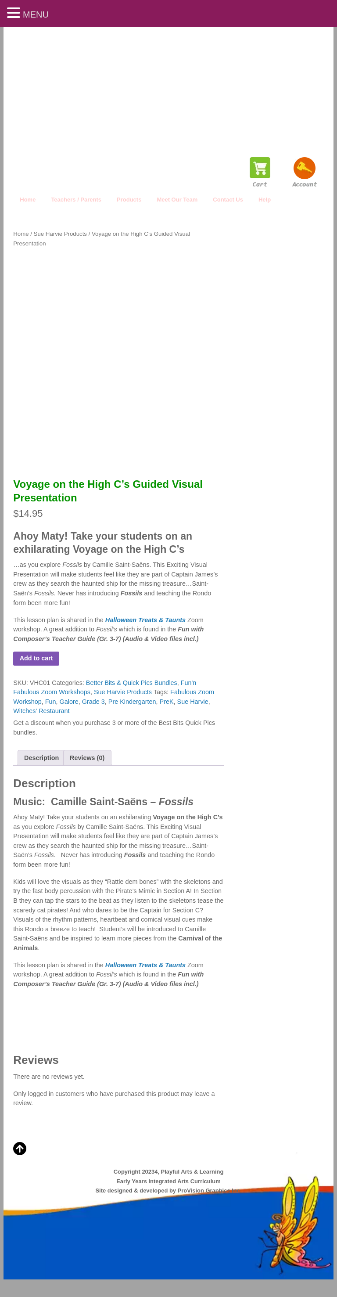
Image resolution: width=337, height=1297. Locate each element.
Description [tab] (41, 757)
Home (28, 199)
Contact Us (228, 199)
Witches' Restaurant (41, 710)
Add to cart (36, 658)
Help (264, 199)
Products (129, 199)
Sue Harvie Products (60, 234)
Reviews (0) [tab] (87, 757)
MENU (36, 14)
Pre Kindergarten (132, 701)
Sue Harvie (192, 701)
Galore (69, 701)
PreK (167, 701)
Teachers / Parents (76, 199)
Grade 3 (93, 701)
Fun (50, 701)
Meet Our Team (177, 199)
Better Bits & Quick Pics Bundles (131, 682)
